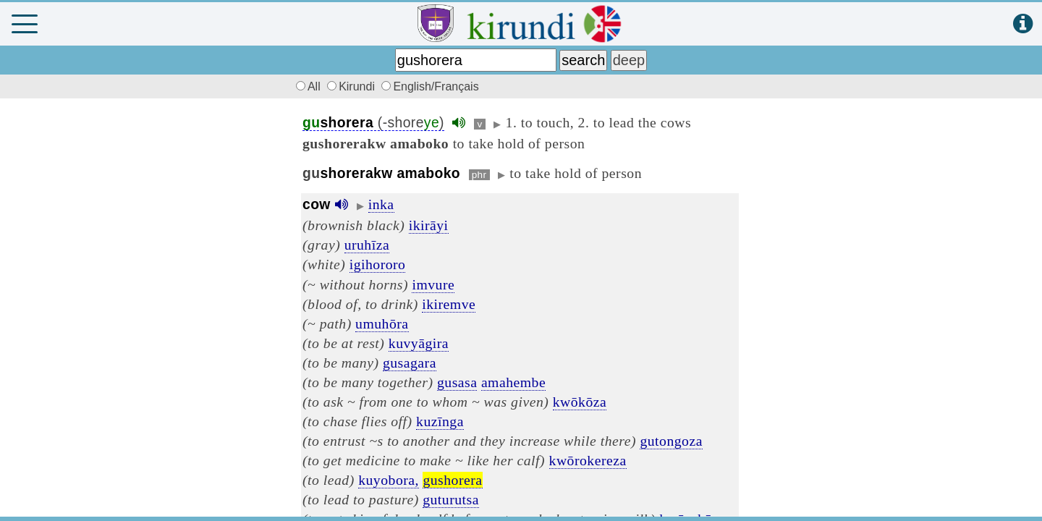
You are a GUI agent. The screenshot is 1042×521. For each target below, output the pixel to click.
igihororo (378, 264)
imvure (433, 284)
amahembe (513, 382)
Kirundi (352, 86)
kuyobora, (388, 480)
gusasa (457, 382)
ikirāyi (429, 225)
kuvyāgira (419, 343)
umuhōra (381, 323)
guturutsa (451, 499)
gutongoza (671, 441)
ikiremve (448, 304)
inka (381, 204)
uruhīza (367, 245)
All (306, 86)
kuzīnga (440, 421)
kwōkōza (580, 402)
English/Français (429, 86)
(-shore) (373, 122)
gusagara (409, 362)
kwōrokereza (588, 460)
